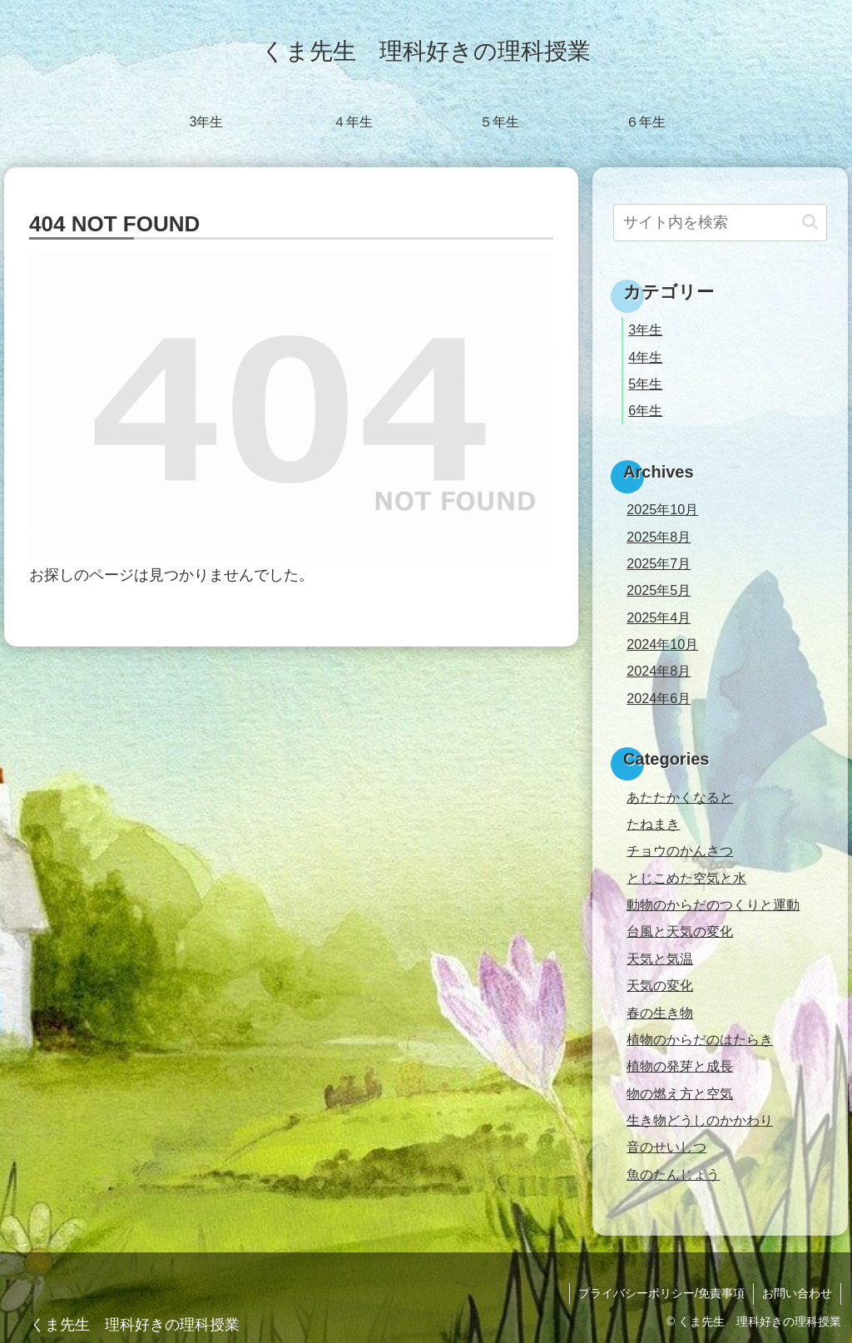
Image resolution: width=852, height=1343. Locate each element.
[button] (810, 221)
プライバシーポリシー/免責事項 (661, 1293)
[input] (719, 222)
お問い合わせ (797, 1293)
